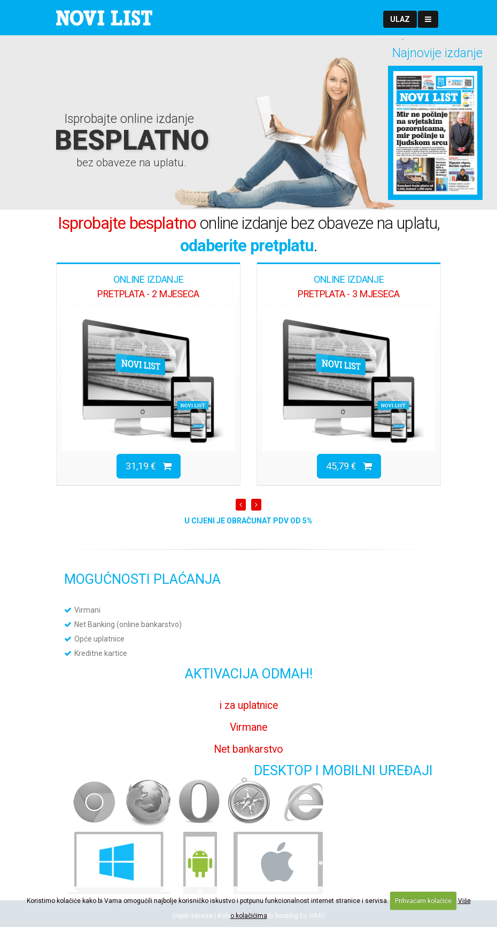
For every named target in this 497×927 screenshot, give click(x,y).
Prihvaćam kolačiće (423, 901)
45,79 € (349, 466)
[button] (400, 19)
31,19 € (149, 466)
